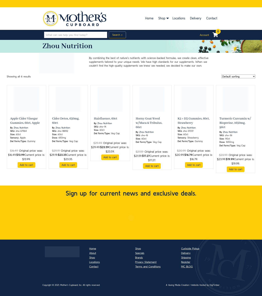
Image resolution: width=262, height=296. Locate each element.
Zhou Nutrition (21, 127)
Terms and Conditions (148, 266)
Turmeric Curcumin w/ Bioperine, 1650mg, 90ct (235, 123)
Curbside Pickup (190, 248)
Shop (161, 18)
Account (204, 34)
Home (149, 18)
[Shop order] (238, 76)
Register (185, 261)
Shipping (186, 257)
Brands (139, 257)
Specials (139, 252)
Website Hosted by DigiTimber (205, 285)
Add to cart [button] (26, 164)
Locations (178, 18)
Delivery (195, 18)
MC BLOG (187, 266)
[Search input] (75, 35)
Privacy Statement (146, 261)
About (92, 252)
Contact (211, 18)
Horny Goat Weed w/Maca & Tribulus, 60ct (149, 123)
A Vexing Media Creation (177, 285)
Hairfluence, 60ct (105, 119)
